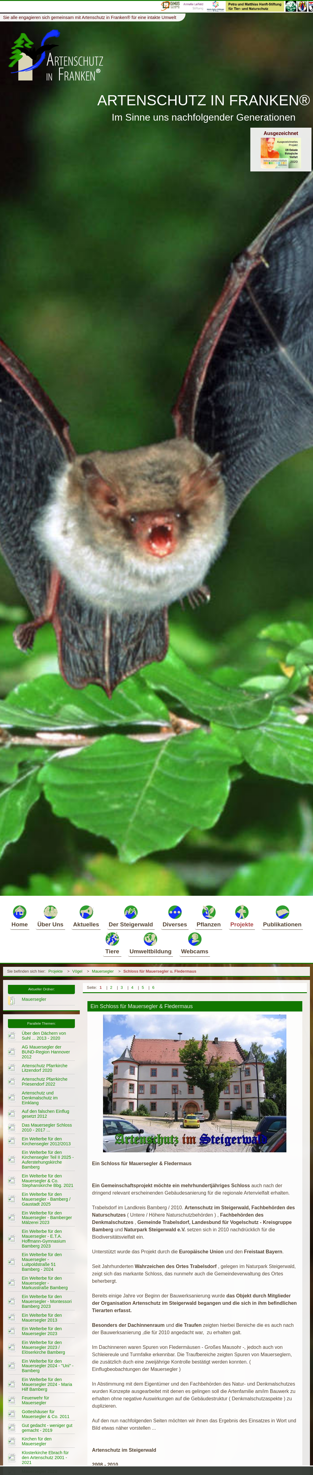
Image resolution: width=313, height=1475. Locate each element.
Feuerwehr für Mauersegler (35, 1400)
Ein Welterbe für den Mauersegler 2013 (42, 1318)
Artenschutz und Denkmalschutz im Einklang (40, 1097)
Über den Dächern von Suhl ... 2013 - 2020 (44, 1036)
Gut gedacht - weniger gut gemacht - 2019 (47, 1428)
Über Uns (50, 916)
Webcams (194, 943)
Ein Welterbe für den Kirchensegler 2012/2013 (46, 1141)
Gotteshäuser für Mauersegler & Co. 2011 (45, 1414)
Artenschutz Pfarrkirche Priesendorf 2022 (45, 1082)
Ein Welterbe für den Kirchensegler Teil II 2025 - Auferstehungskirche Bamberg (48, 1159)
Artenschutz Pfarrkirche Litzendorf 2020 (45, 1068)
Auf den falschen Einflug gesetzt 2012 (45, 1114)
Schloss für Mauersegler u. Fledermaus (159, 971)
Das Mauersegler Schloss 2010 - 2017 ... (47, 1127)
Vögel (77, 971)
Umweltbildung (151, 943)
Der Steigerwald (131, 916)
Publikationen (282, 916)
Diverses (175, 916)
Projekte (242, 916)
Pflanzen (209, 916)
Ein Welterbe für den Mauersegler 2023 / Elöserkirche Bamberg (43, 1347)
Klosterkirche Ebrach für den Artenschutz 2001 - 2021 (45, 1457)
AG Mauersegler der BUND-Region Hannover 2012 (46, 1052)
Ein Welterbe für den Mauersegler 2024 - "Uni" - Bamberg (47, 1366)
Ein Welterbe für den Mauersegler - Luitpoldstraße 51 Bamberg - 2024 (42, 1261)
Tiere (112, 943)
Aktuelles (86, 916)
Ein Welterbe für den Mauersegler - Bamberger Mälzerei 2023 (47, 1217)
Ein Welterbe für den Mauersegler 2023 (42, 1331)
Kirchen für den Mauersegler (37, 1441)
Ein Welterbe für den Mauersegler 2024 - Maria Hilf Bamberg (47, 1384)
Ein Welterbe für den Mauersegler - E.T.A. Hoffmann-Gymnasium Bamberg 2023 (44, 1238)
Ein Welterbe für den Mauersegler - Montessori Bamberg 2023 (47, 1301)
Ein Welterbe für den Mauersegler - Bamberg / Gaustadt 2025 (46, 1199)
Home (20, 916)
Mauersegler (103, 971)
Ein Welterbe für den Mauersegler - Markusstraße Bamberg (45, 1283)
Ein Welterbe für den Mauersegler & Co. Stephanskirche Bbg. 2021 (47, 1180)
